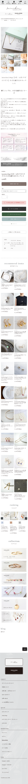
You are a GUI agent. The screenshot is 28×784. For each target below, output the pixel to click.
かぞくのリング (5, 711)
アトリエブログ (5, 772)
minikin (5, 20)
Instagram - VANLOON (6, 764)
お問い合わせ (5, 698)
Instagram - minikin (6, 761)
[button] (2, 518)
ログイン (4, 736)
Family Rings (4, 715)
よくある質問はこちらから (8, 702)
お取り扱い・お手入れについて (9, 690)
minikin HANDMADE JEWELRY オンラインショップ (12, 18)
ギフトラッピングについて (8, 683)
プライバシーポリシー (7, 751)
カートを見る (5, 747)
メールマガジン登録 (6, 744)
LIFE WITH (4, 723)
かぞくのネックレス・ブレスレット (9, 719)
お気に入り (14, 223)
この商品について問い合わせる (14, 232)
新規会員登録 (5, 740)
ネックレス (13, 20)
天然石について (5, 687)
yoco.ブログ (4, 768)
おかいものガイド (6, 694)
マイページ (4, 732)
